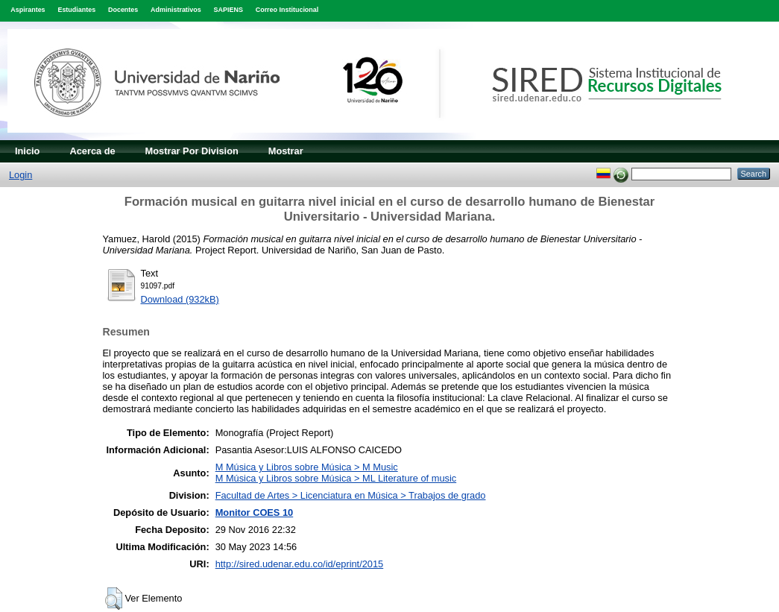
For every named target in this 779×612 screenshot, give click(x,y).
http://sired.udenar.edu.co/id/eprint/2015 (299, 564)
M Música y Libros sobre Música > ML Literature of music (335, 478)
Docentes (123, 9)
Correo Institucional (287, 9)
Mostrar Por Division (192, 151)
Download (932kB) (180, 299)
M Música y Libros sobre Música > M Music (306, 467)
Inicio (27, 151)
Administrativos (176, 9)
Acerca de (92, 151)
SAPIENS (228, 9)
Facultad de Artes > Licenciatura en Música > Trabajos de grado (350, 495)
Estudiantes (76, 9)
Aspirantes (27, 9)
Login (20, 174)
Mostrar (285, 151)
